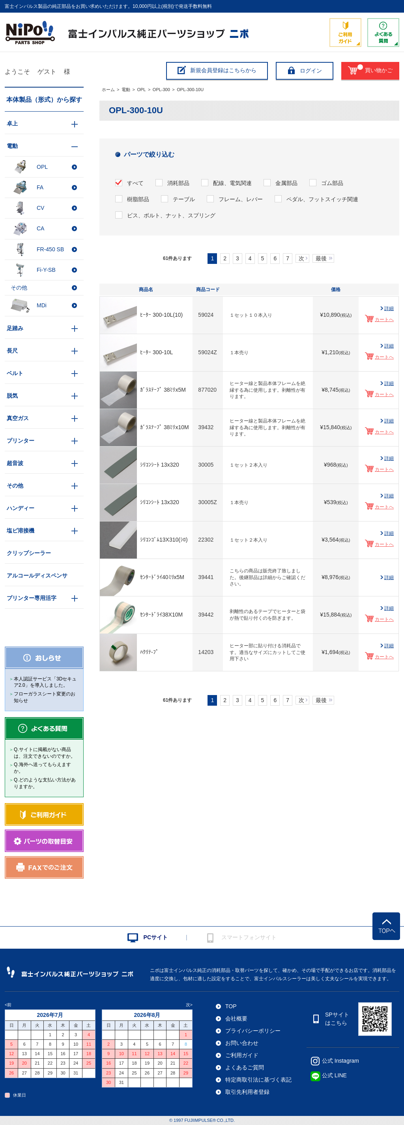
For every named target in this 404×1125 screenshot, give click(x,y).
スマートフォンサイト (249, 937)
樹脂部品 (138, 199)
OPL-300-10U (190, 89)
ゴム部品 (332, 183)
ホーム (108, 89)
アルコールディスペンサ (37, 575)
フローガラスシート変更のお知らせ (44, 697)
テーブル (184, 199)
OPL (141, 89)
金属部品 (286, 183)
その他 (15, 485)
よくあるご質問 (244, 1067)
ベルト (15, 373)
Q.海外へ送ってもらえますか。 (42, 768)
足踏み (15, 328)
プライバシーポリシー (253, 1031)
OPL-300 (161, 89)
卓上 (12, 123)
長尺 (12, 351)
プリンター (20, 440)
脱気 (12, 395)
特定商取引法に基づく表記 (258, 1079)
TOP (231, 1006)
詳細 (389, 308)
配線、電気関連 (232, 183)
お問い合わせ (241, 1043)
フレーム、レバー (241, 199)
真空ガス (18, 418)
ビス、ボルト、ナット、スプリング (171, 215)
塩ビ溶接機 (20, 530)
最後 (321, 258)
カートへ (384, 319)
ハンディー (20, 508)
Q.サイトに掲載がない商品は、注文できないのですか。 (44, 753)
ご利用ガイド (241, 1055)
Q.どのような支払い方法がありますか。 (45, 783)
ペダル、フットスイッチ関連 (322, 199)
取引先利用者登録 (247, 1092)
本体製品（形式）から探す (44, 99)
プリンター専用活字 (31, 598)
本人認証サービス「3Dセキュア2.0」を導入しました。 (45, 682)
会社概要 (236, 1018)
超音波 (15, 463)
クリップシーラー (29, 553)
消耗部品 (178, 183)
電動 (126, 89)
